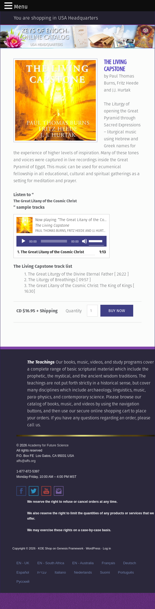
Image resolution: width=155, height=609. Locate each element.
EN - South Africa (50, 563)
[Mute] (84, 241)
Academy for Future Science (48, 445)
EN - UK (22, 563)
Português (126, 572)
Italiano (60, 572)
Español (22, 572)
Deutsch (129, 563)
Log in (107, 548)
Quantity (74, 311)
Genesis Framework (70, 548)
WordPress (93, 548)
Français (108, 563)
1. (50, 252)
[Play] (23, 241)
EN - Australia (82, 563)
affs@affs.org (26, 461)
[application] (61, 241)
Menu (21, 6)
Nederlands (83, 572)
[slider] (54, 241)
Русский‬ (22, 581)
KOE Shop (45, 548)
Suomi (105, 572)
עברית (42, 572)
